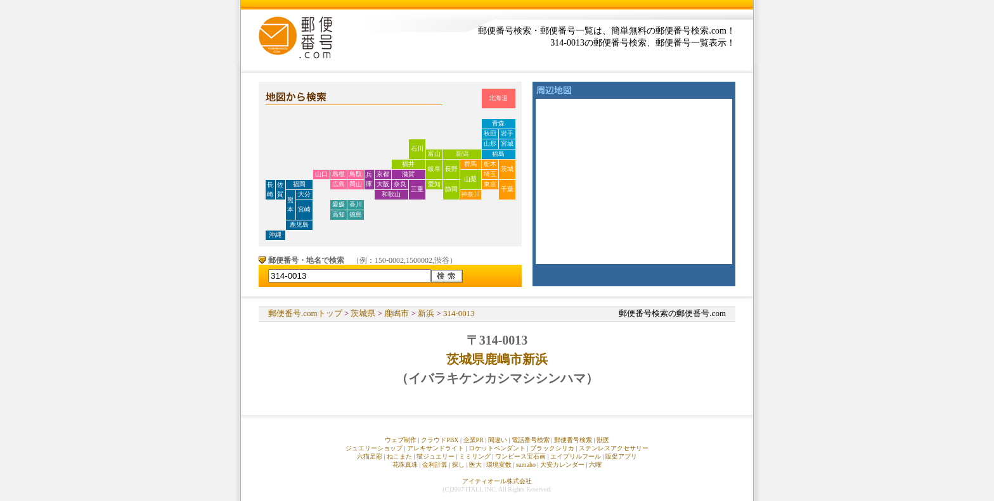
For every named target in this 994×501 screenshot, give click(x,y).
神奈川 (470, 194)
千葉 (507, 189)
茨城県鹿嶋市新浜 (497, 359)
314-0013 (459, 313)
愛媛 (338, 204)
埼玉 (490, 173)
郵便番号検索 (573, 439)
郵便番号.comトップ (305, 313)
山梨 (470, 178)
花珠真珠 (405, 464)
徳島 (355, 214)
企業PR (473, 439)
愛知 (434, 184)
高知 (338, 214)
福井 (408, 163)
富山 (434, 153)
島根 (338, 173)
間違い (497, 439)
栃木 (490, 163)
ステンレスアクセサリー (614, 448)
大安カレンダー (562, 464)
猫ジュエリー (435, 456)
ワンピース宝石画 (520, 456)
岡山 (355, 184)
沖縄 (275, 234)
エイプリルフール (575, 456)
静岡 (451, 189)
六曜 (595, 464)
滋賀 (408, 173)
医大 (475, 464)
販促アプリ (621, 456)
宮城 (507, 143)
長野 (451, 168)
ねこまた (399, 456)
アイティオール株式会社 (497, 481)
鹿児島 (299, 224)
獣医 (603, 439)
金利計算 (435, 464)
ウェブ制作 (400, 439)
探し (458, 464)
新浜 (426, 313)
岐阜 (434, 168)
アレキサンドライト (435, 448)
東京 (490, 184)
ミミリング (475, 456)
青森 (498, 123)
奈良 (400, 184)
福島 (498, 153)
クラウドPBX (439, 439)
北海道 (498, 97)
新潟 (462, 153)
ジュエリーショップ (374, 448)
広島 (338, 184)
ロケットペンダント (497, 448)
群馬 (470, 163)
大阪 (383, 184)
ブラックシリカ (552, 448)
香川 (355, 204)
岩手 (507, 133)
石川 (417, 148)
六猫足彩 (369, 456)
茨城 (507, 168)
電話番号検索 (531, 439)
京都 (383, 173)
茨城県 (363, 313)
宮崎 (304, 209)
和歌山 (391, 194)
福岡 (299, 184)
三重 (417, 189)
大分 (304, 194)
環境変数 (499, 464)
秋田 (490, 133)
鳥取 (355, 173)
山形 (490, 143)
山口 (321, 173)
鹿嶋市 (396, 313)
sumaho (526, 464)
